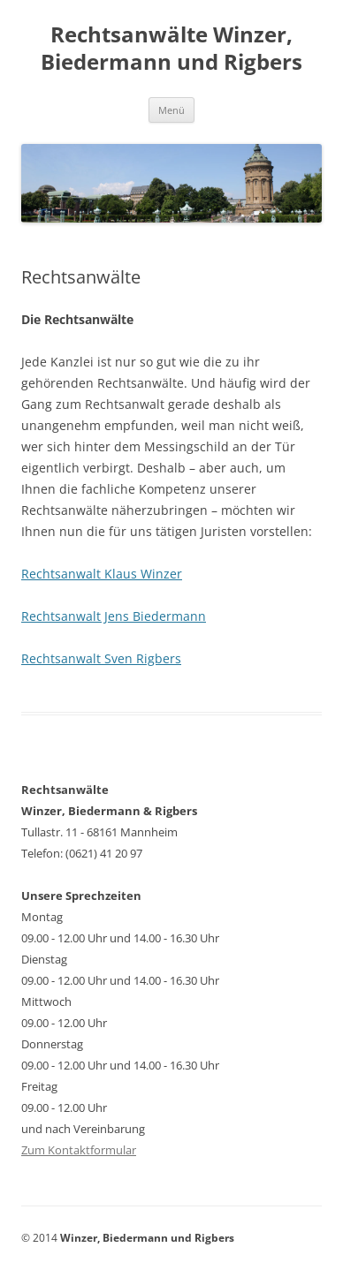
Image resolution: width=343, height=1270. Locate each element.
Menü (171, 110)
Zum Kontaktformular (78, 1150)
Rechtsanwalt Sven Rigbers (101, 658)
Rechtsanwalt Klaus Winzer (101, 573)
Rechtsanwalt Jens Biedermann (113, 616)
